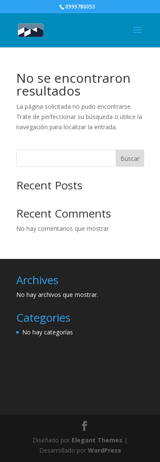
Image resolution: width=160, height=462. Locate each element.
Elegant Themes (97, 440)
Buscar (130, 158)
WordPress (104, 450)
